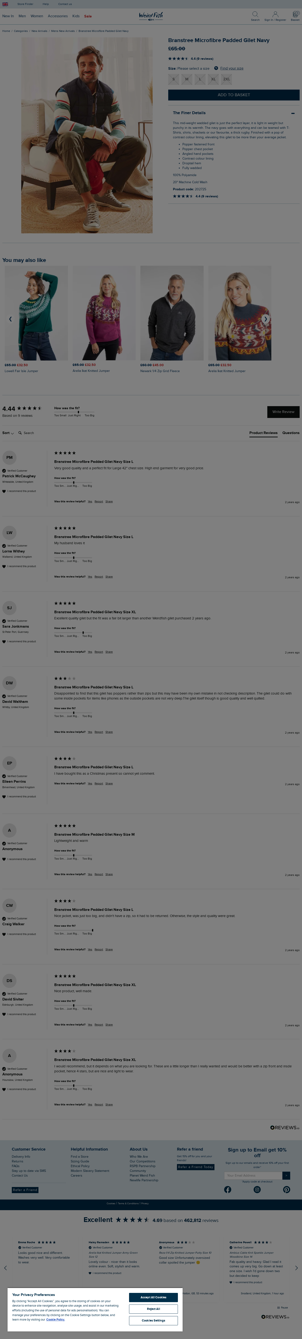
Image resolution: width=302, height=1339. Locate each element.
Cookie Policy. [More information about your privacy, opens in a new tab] (55, 1320)
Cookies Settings (153, 1320)
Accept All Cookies (153, 1297)
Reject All (153, 1309)
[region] (95, 1309)
